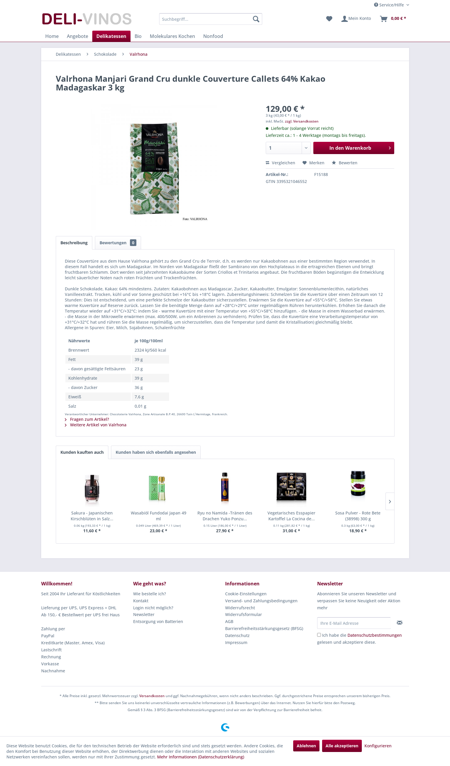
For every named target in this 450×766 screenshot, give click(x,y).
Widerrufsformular (243, 614)
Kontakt (140, 600)
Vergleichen (280, 162)
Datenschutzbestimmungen (375, 635)
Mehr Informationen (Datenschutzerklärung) (200, 757)
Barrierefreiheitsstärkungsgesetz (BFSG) (264, 628)
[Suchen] (256, 19)
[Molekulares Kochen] (172, 36)
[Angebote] (77, 36)
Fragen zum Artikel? (87, 419)
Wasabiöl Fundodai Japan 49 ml (158, 515)
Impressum (236, 642)
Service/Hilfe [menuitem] (389, 5)
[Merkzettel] (329, 19)
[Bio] (138, 36)
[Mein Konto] (356, 19)
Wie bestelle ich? (149, 593)
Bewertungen (118, 242)
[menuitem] (210, 19)
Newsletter (143, 614)
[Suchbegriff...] (210, 19)
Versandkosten (152, 695)
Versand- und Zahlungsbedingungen (261, 600)
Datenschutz (237, 635)
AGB (229, 621)
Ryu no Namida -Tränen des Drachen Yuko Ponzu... (224, 515)
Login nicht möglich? (153, 607)
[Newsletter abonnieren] (399, 622)
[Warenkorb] (392, 19)
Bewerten (344, 162)
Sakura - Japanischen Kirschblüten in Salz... (92, 515)
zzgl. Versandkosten (302, 121)
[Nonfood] (213, 36)
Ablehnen (306, 745)
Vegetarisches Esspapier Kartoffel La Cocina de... (291, 515)
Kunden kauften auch (82, 452)
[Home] (52, 36)
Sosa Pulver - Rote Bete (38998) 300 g (357, 515)
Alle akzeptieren (342, 745)
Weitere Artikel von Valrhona (95, 425)
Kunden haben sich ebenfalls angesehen (156, 452)
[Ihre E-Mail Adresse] (354, 623)
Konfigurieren (378, 745)
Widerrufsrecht (240, 607)
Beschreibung (74, 242)
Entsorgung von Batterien (158, 621)
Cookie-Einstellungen (246, 593)
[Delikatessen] (111, 36)
